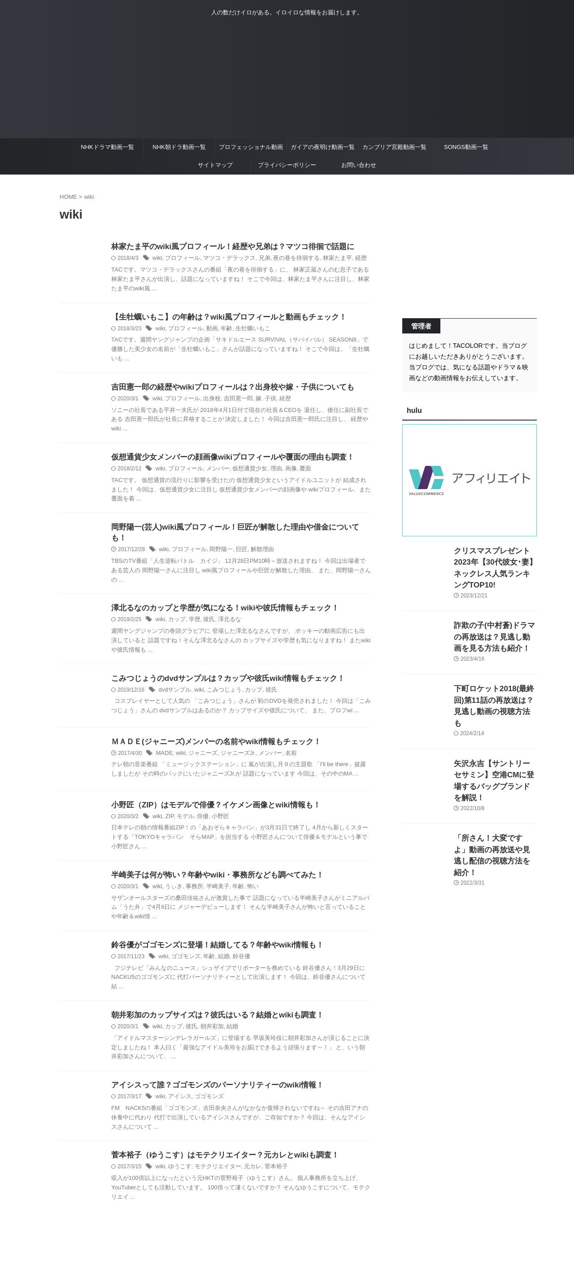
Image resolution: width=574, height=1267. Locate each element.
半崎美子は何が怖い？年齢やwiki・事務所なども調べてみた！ (211, 869)
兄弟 (256, 259)
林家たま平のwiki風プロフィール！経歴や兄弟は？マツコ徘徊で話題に (225, 247)
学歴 (192, 613)
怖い (246, 881)
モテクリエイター (213, 1165)
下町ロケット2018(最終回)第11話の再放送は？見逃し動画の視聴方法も (495, 687)
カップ (175, 613)
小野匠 (216, 810)
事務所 (191, 881)
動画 (208, 330)
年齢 (222, 330)
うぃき (173, 881)
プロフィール (181, 259)
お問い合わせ (358, 165)
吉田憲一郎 (232, 401)
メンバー (213, 472)
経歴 (346, 259)
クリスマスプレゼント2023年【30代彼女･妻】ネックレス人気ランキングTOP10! (493, 560)
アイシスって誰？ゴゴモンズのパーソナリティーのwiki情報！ (211, 1082)
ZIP (168, 810)
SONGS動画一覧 (466, 147)
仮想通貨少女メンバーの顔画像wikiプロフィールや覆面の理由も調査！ (225, 460)
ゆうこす (178, 1165)
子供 (262, 401)
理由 (267, 472)
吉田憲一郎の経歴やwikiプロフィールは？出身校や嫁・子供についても (225, 389)
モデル (183, 810)
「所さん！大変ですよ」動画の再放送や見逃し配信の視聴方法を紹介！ (494, 813)
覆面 (295, 472)
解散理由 (255, 542)
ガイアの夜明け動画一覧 (323, 147)
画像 (281, 472)
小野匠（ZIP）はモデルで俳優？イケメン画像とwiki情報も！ (209, 798)
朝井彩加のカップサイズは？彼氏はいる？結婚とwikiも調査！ (211, 1011)
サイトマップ (215, 165)
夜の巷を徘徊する (286, 259)
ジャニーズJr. (232, 747)
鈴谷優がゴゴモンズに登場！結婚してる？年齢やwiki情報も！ (211, 940)
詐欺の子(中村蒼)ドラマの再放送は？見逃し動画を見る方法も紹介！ (494, 623)
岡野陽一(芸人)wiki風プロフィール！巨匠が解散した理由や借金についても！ (235, 531)
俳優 (199, 810)
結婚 (219, 952)
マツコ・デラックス (224, 259)
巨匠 (235, 542)
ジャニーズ (200, 747)
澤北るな (224, 613)
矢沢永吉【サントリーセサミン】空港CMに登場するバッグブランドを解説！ (494, 750)
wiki (156, 259)
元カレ (246, 1165)
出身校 (208, 401)
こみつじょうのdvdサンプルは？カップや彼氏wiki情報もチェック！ (221, 672)
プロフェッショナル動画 (251, 147)
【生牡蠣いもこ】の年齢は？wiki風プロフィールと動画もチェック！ (222, 318)
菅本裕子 (267, 1165)
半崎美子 (213, 881)
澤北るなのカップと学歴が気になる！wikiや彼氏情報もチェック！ (218, 601)
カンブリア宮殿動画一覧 (394, 147)
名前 (281, 747)
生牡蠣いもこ (246, 330)
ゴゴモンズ (183, 952)
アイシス (178, 1094)
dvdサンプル (173, 684)
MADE (164, 747)
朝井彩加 (208, 1023)
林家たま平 (324, 259)
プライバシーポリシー (287, 165)
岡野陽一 (217, 542)
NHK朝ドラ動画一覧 (178, 147)
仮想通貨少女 (243, 472)
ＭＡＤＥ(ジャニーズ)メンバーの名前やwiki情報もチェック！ (210, 735)
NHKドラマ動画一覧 (107, 147)
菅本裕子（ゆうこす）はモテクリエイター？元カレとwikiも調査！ (218, 1153)
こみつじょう (220, 684)
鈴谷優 (236, 952)
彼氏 (205, 613)
